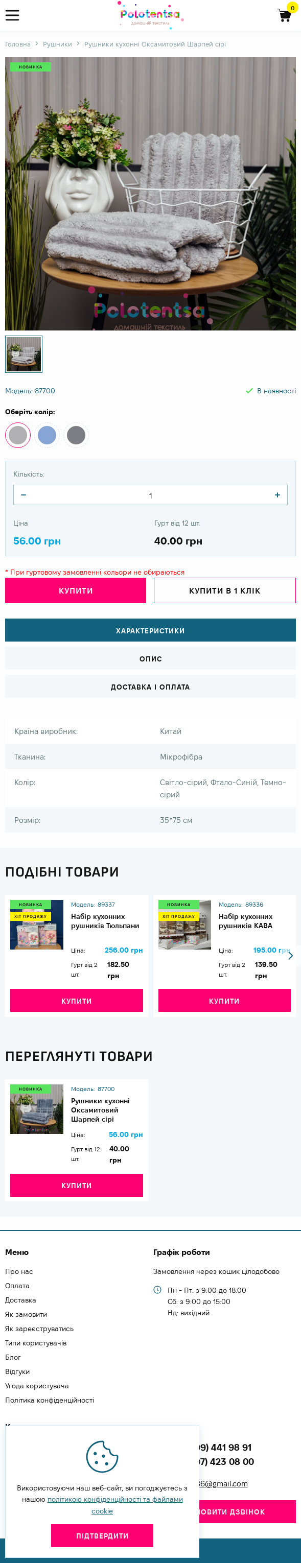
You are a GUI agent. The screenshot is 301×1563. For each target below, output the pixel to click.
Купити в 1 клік (225, 590)
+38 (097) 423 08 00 (211, 1461)
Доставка (20, 1300)
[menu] (16, 15)
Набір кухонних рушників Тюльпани (105, 921)
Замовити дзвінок (224, 1512)
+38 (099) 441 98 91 (209, 1447)
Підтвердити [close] (102, 1536)
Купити (76, 590)
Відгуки (17, 1371)
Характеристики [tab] (150, 631)
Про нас (19, 1271)
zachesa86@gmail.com (208, 1483)
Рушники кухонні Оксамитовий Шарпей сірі (100, 1110)
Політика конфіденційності (49, 1400)
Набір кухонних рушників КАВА (245, 921)
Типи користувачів (35, 1343)
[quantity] (23, 495)
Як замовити (26, 1314)
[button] (291, 955)
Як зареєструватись (39, 1328)
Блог (13, 1357)
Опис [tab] (151, 659)
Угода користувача (37, 1386)
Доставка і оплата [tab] (150, 687)
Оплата (17, 1286)
